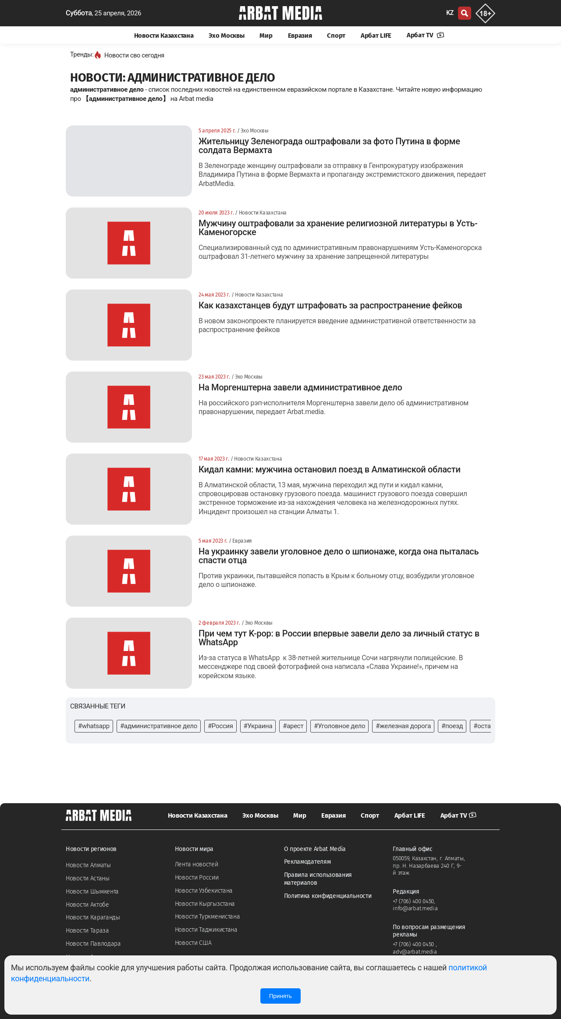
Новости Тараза (87, 930)
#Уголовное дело (339, 726)
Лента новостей (196, 864)
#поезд (452, 726)
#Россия (220, 726)
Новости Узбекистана (204, 890)
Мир (265, 35)
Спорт (336, 35)
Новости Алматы (88, 865)
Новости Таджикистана (206, 929)
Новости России (197, 877)
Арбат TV (425, 35)
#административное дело (158, 726)
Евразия (300, 35)
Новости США (193, 943)
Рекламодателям (307, 861)
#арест (293, 726)
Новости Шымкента (92, 891)
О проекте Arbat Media (315, 849)
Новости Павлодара (93, 943)
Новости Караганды (93, 917)
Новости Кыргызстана (205, 904)
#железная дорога (403, 726)
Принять (280, 996)
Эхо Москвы (226, 35)
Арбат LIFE (376, 35)
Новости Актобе (87, 904)
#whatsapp (94, 726)
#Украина (258, 726)
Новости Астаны (88, 878)
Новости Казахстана (164, 35)
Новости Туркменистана (207, 916)
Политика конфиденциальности (328, 896)
